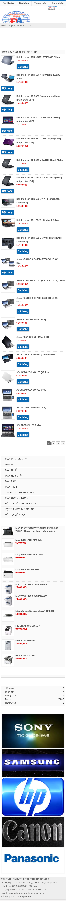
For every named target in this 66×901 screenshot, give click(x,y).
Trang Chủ (7, 52)
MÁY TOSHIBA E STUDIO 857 (31, 584)
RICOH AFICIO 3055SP (27, 626)
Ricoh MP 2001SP (25, 655)
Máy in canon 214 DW (27, 569)
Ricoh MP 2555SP (25, 640)
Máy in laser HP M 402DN (29, 554)
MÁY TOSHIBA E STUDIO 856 (31, 596)
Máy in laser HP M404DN (28, 539)
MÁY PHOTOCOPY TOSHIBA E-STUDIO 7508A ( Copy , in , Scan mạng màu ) (36, 529)
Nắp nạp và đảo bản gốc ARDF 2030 (34, 611)
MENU (6, 37)
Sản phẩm (19, 52)
